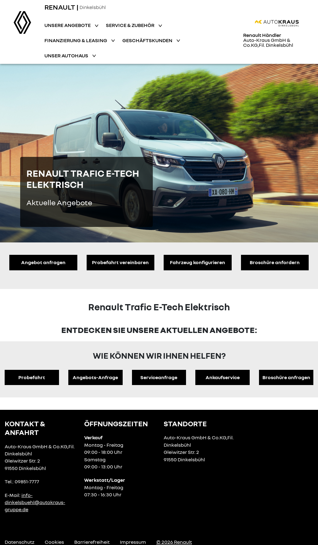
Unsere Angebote (68, 25)
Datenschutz (19, 542)
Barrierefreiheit (92, 542)
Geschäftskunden (147, 40)
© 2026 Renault (174, 542)
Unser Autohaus (66, 55)
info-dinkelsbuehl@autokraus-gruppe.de (35, 502)
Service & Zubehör (130, 25)
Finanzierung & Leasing (76, 40)
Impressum (133, 542)
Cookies (54, 542)
